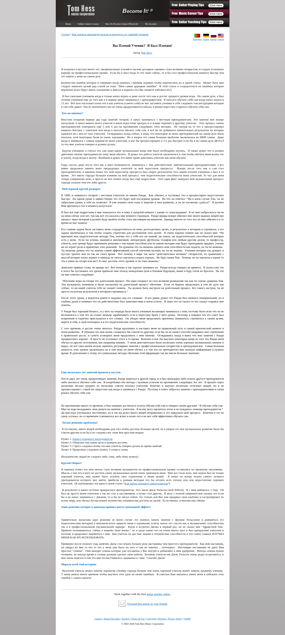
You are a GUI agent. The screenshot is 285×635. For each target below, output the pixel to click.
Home (68, 24)
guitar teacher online (158, 594)
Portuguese (197, 39)
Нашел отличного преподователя (92, 439)
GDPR (187, 618)
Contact (98, 618)
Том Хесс (146, 52)
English (221, 39)
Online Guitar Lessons (88, 24)
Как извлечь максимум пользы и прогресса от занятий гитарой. (110, 34)
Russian (213, 39)
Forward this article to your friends (147, 603)
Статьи (65, 34)
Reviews (162, 618)
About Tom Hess (112, 618)
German (206, 39)
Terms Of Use (138, 618)
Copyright (151, 618)
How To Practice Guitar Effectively (121, 24)
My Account (150, 24)
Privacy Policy (175, 618)
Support (125, 618)
